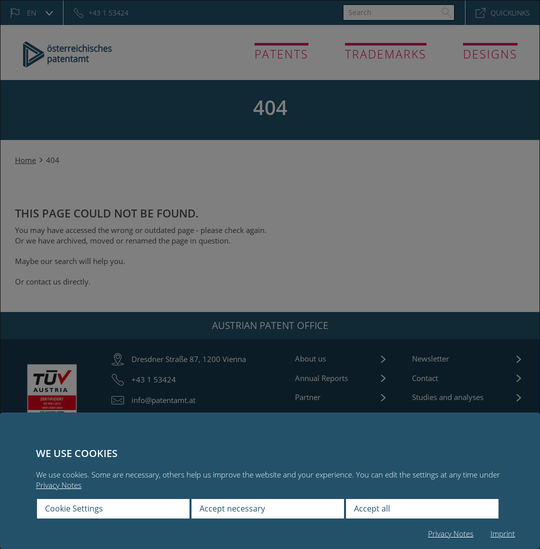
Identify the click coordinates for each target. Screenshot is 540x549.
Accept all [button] (372, 508)
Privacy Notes (59, 485)
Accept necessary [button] (232, 508)
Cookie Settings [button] (74, 508)
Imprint (502, 533)
